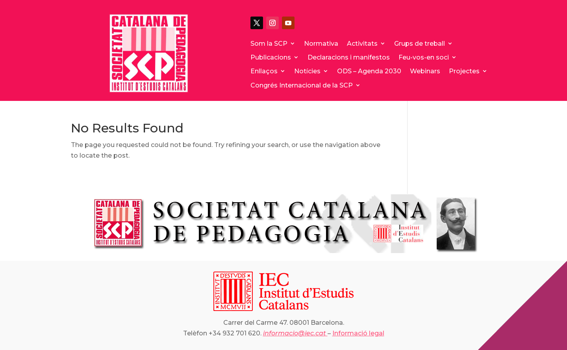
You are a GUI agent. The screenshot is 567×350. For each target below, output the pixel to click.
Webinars (425, 71)
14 (283, 243)
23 (344, 243)
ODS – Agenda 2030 (369, 71)
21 (330, 243)
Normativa (321, 43)
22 (337, 243)
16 (297, 243)
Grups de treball (419, 43)
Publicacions (270, 57)
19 (317, 243)
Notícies (307, 71)
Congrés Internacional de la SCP (301, 85)
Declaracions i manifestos (349, 57)
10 (257, 243)
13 (277, 243)
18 (310, 243)
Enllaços (264, 71)
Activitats (362, 43)
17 (303, 243)
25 (357, 243)
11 (263, 243)
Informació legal (358, 333)
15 (290, 243)
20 (323, 243)
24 (350, 243)
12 (270, 243)
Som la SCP (268, 43)
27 (370, 243)
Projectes (464, 71)
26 (364, 243)
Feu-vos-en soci (423, 57)
